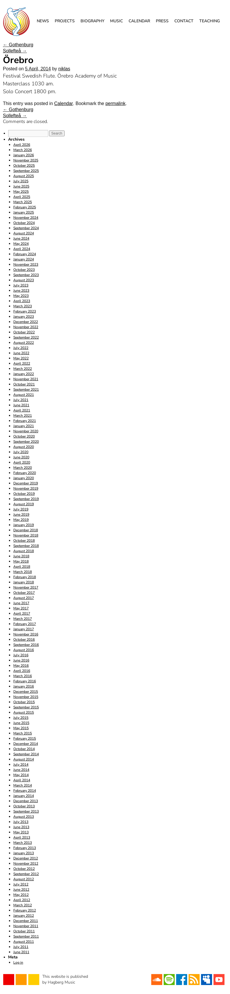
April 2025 (21, 196)
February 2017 (24, 624)
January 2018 (23, 582)
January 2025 (23, 212)
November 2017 (25, 587)
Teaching (209, 21)
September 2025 (26, 170)
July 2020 (20, 452)
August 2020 (23, 446)
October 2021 (24, 384)
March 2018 (22, 571)
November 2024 (25, 217)
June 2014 (21, 769)
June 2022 (21, 353)
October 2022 (24, 332)
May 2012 (21, 894)
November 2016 (25, 634)
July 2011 (20, 947)
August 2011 (23, 941)
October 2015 (24, 702)
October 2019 (24, 493)
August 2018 (23, 551)
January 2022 (23, 374)
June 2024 (21, 238)
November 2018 (25, 535)
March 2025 (22, 202)
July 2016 (20, 655)
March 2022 (22, 368)
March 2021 (22, 415)
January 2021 (23, 426)
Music (116, 21)
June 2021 (21, 405)
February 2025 (24, 207)
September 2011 (26, 936)
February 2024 (24, 254)
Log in (18, 962)
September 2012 (26, 874)
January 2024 (23, 259)
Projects (65, 21)
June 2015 (21, 723)
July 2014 (20, 764)
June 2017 (21, 603)
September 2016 (26, 644)
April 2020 (21, 462)
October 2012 (24, 868)
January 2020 (23, 478)
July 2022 (20, 348)
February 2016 (24, 681)
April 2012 (21, 900)
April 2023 (21, 301)
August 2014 (23, 759)
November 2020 (25, 431)
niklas (64, 68)
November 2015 (25, 696)
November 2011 (25, 926)
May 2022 (21, 358)
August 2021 (23, 394)
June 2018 (21, 556)
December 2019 (25, 483)
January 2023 (23, 316)
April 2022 (21, 363)
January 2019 (23, 525)
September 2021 (26, 389)
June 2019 (21, 514)
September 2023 (26, 275)
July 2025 (20, 181)
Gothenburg (18, 44)
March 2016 (22, 676)
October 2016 (24, 639)
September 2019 (26, 499)
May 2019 (21, 519)
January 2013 (23, 853)
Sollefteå (15, 50)
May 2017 (21, 608)
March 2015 (22, 733)
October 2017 (24, 592)
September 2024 (26, 228)
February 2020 (24, 473)
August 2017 (23, 598)
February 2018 (24, 577)
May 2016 (21, 665)
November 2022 (25, 327)
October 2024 (24, 223)
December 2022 (25, 321)
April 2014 (21, 780)
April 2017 (21, 613)
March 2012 (22, 905)
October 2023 (24, 269)
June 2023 (21, 290)
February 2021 (24, 420)
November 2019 (25, 488)
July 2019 (20, 509)
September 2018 (26, 545)
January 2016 (23, 686)
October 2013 (24, 806)
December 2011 (25, 920)
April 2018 (21, 566)
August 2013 (23, 816)
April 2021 (21, 410)
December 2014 (25, 743)
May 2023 (21, 295)
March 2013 (22, 842)
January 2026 (23, 155)
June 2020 (21, 457)
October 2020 (24, 436)
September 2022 (26, 337)
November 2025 (25, 160)
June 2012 (21, 889)
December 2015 (25, 691)
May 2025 (21, 191)
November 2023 (25, 264)
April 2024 (21, 249)
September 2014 (26, 754)
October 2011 (24, 931)
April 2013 (21, 837)
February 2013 (24, 848)
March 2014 (22, 785)
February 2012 (24, 910)
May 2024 (21, 243)
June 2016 (21, 660)
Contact (184, 21)
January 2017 (23, 629)
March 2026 (22, 150)
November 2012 (25, 863)
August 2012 (23, 879)
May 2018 (21, 561)
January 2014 (23, 795)
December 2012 (25, 858)
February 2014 (24, 790)
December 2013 (25, 801)
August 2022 (23, 342)
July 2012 (20, 884)
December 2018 (25, 530)
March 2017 (22, 618)
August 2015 (23, 712)
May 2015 (21, 728)
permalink (115, 103)
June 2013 (21, 827)
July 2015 (20, 717)
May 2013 (21, 832)
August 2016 (23, 650)
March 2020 (22, 467)
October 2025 (24, 165)
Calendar (139, 21)
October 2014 (24, 749)
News (43, 21)
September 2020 (26, 441)
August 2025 (23, 176)
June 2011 (21, 952)
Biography (92, 21)
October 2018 (24, 540)
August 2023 (23, 280)
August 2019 (23, 504)
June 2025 (21, 186)
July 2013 (20, 822)
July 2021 (20, 400)
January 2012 (23, 915)
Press (162, 21)
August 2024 (23, 233)
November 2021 (25, 379)
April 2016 (21, 670)
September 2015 (26, 707)
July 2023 (20, 285)
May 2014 (21, 775)
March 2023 (22, 306)
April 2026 (21, 144)
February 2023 (24, 311)
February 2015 (24, 738)
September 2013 (26, 811)
